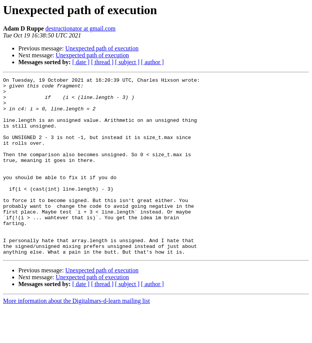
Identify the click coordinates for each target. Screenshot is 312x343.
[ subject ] (127, 62)
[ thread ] (102, 62)
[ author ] (152, 62)
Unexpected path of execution (101, 48)
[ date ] (80, 62)
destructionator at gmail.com (81, 28)
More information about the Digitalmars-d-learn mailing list (76, 336)
